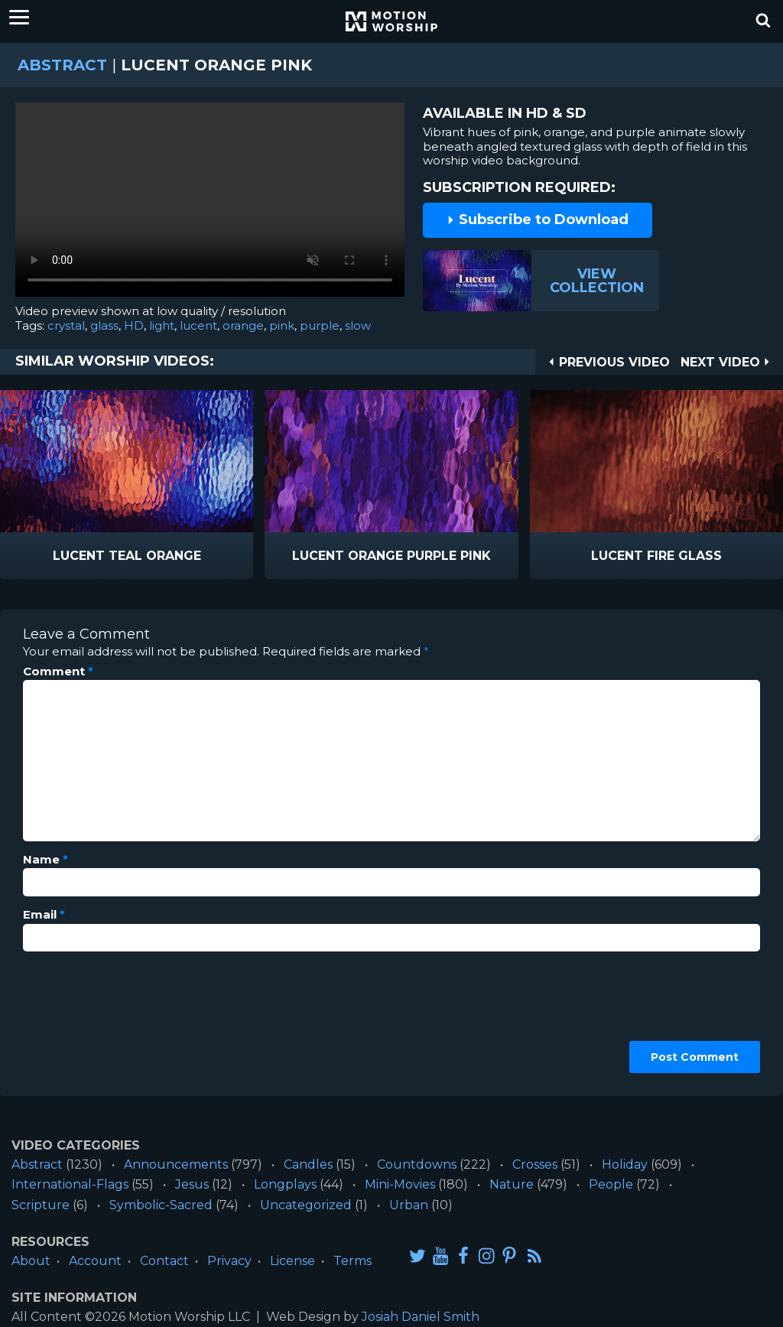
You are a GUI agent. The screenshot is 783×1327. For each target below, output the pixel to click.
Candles (308, 1164)
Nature (511, 1184)
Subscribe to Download (538, 219)
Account (95, 1261)
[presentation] (85, 1018)
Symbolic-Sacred (161, 1205)
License (292, 1261)
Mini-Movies (400, 1184)
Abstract (62, 65)
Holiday (625, 1164)
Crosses (534, 1164)
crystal (66, 325)
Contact (164, 1261)
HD (134, 325)
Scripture (40, 1205)
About (30, 1261)
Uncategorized (306, 1205)
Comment (58, 671)
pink (281, 325)
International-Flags (69, 1184)
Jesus (192, 1184)
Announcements (176, 1164)
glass (104, 325)
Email (44, 915)
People (611, 1184)
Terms (352, 1261)
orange (243, 325)
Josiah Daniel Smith (420, 1316)
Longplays (285, 1184)
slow (358, 325)
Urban (408, 1205)
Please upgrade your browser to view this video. (209, 203)
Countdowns (416, 1164)
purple (320, 325)
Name (45, 860)
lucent (198, 325)
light (161, 325)
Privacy (229, 1261)
